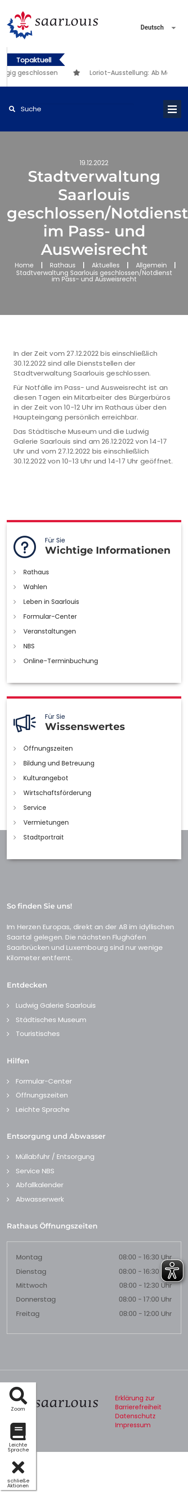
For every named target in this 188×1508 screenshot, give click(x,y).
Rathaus (63, 265)
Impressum (133, 1425)
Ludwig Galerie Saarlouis (56, 1005)
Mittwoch (31, 1285)
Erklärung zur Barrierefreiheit (138, 1403)
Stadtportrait (43, 837)
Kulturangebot (45, 778)
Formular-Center (50, 616)
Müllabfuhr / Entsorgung (55, 1156)
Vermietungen (46, 822)
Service (34, 807)
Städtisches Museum (51, 1019)
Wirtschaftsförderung (57, 792)
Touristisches (38, 1033)
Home (24, 265)
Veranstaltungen (49, 631)
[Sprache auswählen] (147, 27)
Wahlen (35, 586)
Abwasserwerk (40, 1199)
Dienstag (31, 1271)
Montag (29, 1257)
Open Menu (172, 109)
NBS (29, 646)
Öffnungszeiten (48, 748)
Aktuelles (106, 265)
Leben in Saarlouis (51, 601)
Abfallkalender (39, 1184)
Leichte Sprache (43, 1109)
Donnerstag (36, 1299)
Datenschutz (135, 1416)
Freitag (28, 1313)
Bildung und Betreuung (58, 763)
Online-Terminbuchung (60, 660)
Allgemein (151, 265)
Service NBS (35, 1171)
